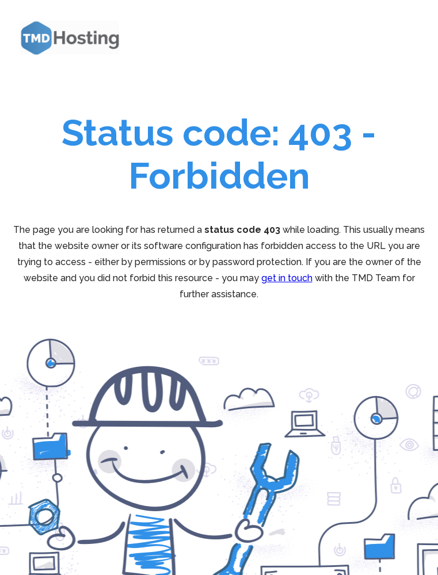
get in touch (287, 278)
